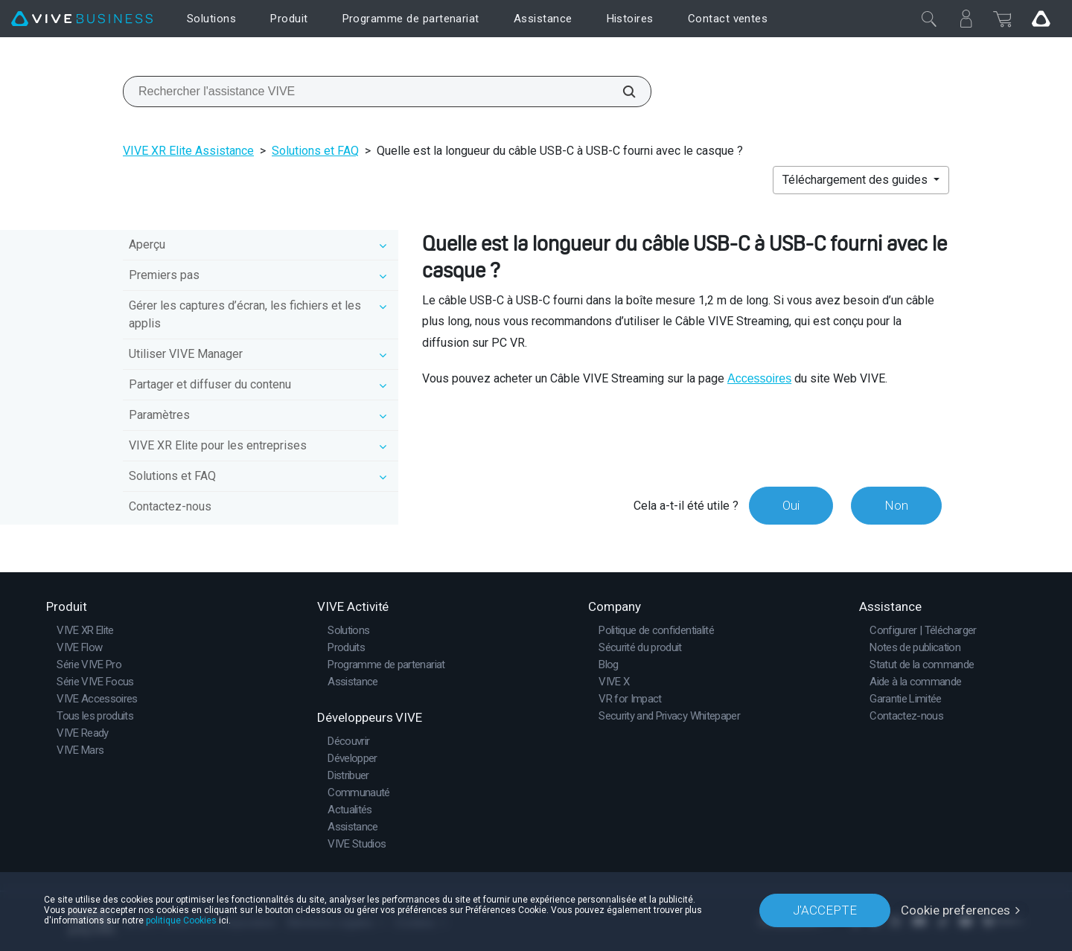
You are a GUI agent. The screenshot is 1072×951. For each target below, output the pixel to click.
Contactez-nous (170, 506)
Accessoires (759, 378)
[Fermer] (929, 18)
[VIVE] (82, 19)
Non (896, 505)
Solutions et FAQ (315, 151)
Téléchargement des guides (856, 180)
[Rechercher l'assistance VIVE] (621, 91)
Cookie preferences (955, 910)
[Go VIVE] (1040, 18)
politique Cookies (181, 920)
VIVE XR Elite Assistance (188, 151)
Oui (791, 505)
